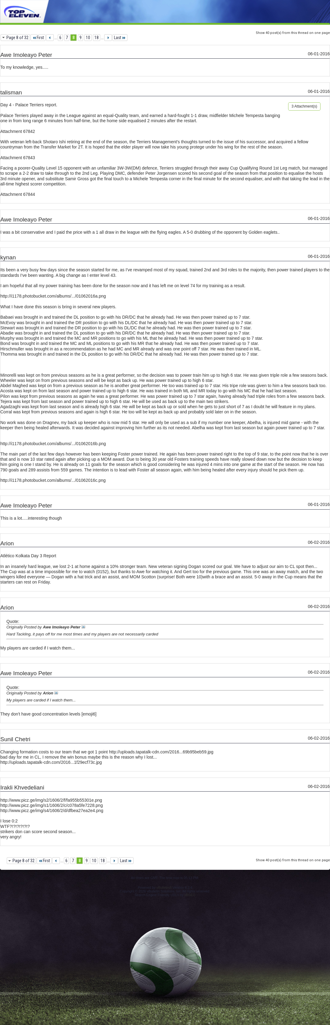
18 (96, 37)
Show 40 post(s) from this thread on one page (293, 33)
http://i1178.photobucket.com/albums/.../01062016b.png (53, 443)
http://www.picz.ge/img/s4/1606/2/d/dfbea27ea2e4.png (51, 810)
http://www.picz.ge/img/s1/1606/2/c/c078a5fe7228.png (51, 805)
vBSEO (189, 895)
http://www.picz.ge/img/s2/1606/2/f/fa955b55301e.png (51, 800)
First (38, 37)
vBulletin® (164, 887)
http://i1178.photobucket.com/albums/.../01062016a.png (53, 296)
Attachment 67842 (17, 131)
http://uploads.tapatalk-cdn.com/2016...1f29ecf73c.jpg (51, 762)
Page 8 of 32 (17, 37)
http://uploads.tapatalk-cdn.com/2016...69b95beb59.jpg (161, 751)
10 (88, 37)
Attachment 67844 (17, 194)
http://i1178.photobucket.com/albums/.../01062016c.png (53, 480)
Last (120, 37)
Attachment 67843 (17, 157)
